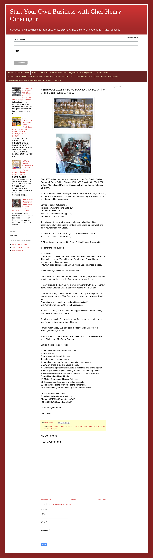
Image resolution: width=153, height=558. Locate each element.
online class (46, 429)
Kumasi (96, 426)
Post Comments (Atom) (61, 504)
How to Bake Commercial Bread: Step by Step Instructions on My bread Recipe (22, 205)
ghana (90, 426)
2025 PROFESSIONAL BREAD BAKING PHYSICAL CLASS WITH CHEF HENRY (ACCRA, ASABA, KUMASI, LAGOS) (22, 127)
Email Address (20, 40)
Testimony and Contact (85, 76)
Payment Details (102, 73)
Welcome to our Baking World (18, 73)
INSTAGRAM (17, 250)
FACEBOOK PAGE (20, 244)
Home (34, 73)
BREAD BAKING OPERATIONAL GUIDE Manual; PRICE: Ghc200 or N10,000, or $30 (22, 167)
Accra (70, 426)
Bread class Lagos (80, 426)
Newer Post (46, 500)
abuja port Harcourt (60, 426)
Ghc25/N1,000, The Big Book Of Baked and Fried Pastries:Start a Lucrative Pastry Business (40, 76)
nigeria (102, 426)
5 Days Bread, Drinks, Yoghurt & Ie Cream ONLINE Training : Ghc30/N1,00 (34, 80)
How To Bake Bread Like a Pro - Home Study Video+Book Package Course (66, 73)
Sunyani (54, 429)
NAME (17, 51)
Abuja (50, 426)
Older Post (101, 500)
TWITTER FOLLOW (20, 247)
